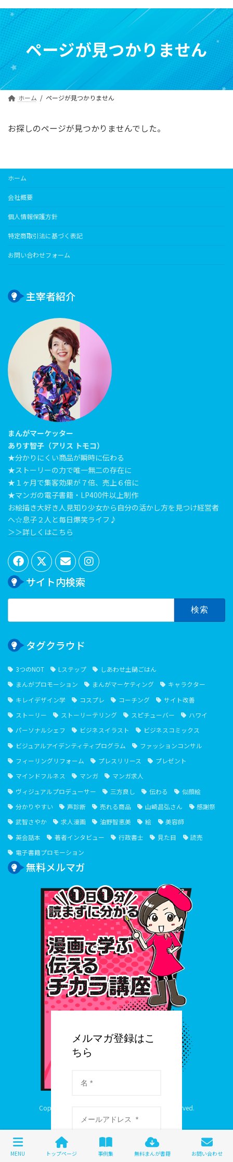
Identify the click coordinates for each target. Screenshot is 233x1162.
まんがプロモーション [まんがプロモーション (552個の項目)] (47, 684)
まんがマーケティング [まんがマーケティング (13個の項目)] (123, 684)
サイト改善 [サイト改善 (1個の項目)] (179, 699)
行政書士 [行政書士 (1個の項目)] (131, 836)
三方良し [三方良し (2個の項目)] (122, 790)
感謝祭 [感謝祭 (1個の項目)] (206, 806)
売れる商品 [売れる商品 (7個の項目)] (115, 806)
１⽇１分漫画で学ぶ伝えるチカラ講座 (116, 941)
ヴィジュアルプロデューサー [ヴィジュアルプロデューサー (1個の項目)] (56, 790)
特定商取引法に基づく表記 (45, 235)
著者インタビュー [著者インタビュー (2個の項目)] (80, 836)
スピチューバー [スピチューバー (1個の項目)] (153, 714)
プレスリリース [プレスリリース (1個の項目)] (119, 760)
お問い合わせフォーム (39, 254)
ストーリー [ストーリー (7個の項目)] (31, 714)
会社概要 (20, 197)
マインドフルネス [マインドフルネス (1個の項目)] (41, 775)
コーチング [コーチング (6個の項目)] (134, 699)
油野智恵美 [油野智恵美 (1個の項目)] (115, 821)
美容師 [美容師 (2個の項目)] (174, 821)
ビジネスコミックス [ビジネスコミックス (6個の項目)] (172, 729)
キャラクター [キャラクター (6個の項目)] (186, 684)
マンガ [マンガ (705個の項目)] (89, 775)
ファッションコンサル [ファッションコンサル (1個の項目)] (171, 744)
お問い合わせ (207, 1147)
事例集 (105, 1147)
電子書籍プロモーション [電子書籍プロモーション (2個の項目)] (50, 852)
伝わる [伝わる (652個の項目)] (158, 790)
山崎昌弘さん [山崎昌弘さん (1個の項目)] (164, 806)
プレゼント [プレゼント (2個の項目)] (171, 760)
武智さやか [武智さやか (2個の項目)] (31, 821)
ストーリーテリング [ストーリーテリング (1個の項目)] (89, 714)
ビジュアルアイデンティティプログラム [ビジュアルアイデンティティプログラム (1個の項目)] (71, 744)
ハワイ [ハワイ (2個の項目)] (198, 714)
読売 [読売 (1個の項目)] (196, 836)
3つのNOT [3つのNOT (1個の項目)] (30, 668)
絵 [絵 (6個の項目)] (148, 821)
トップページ (61, 1147)
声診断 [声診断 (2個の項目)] (76, 806)
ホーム (17, 177)
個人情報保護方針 (33, 216)
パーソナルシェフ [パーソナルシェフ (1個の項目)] (41, 729)
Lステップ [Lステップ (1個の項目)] (72, 668)
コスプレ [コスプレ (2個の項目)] (92, 699)
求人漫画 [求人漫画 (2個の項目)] (73, 821)
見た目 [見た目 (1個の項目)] (167, 836)
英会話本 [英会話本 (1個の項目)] (28, 836)
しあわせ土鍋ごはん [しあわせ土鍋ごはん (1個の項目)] (128, 668)
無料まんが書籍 (152, 1147)
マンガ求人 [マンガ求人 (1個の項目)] (128, 775)
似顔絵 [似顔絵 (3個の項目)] (191, 790)
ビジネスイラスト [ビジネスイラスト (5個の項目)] (105, 729)
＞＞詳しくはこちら (40, 532)
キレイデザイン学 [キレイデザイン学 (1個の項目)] (41, 699)
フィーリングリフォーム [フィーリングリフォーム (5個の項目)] (50, 760)
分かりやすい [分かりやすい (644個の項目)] (34, 806)
